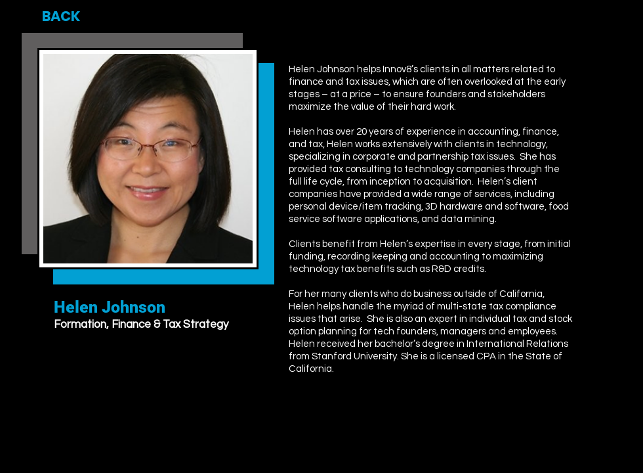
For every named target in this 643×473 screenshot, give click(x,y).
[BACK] (61, 16)
